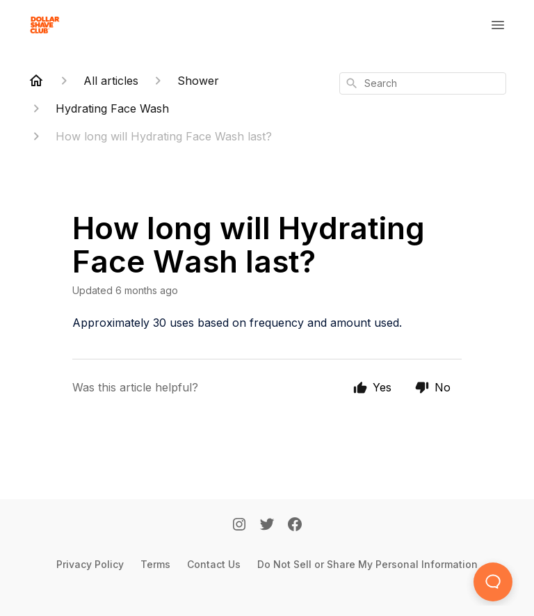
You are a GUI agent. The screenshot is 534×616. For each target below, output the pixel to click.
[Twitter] (267, 525)
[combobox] (422, 83)
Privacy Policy (90, 564)
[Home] (36, 80)
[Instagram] (239, 525)
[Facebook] (294, 525)
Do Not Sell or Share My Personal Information (367, 564)
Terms (155, 564)
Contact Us (214, 564)
